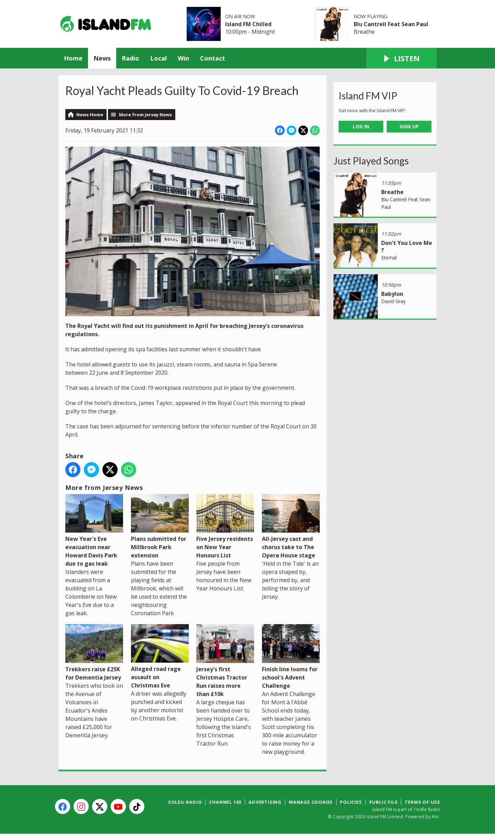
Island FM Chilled (248, 24)
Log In (361, 126)
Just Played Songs (371, 161)
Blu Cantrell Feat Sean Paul (391, 24)
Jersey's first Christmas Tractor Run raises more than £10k (225, 660)
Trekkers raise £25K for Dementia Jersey (94, 652)
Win (183, 58)
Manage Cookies (311, 802)
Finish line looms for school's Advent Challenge (291, 656)
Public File (383, 802)
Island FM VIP (368, 95)
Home (73, 58)
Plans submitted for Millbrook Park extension (160, 526)
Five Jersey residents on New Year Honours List (225, 526)
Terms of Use (422, 802)
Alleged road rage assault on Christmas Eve (160, 656)
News (102, 58)
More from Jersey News (145, 114)
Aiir (435, 817)
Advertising (265, 802)
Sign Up (409, 126)
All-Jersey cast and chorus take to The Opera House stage (291, 526)
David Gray (393, 301)
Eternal (389, 257)
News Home (89, 114)
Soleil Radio (185, 802)
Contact (212, 58)
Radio (130, 58)
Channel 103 (225, 802)
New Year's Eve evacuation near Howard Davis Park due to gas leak (94, 530)
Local (158, 58)
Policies (351, 802)
